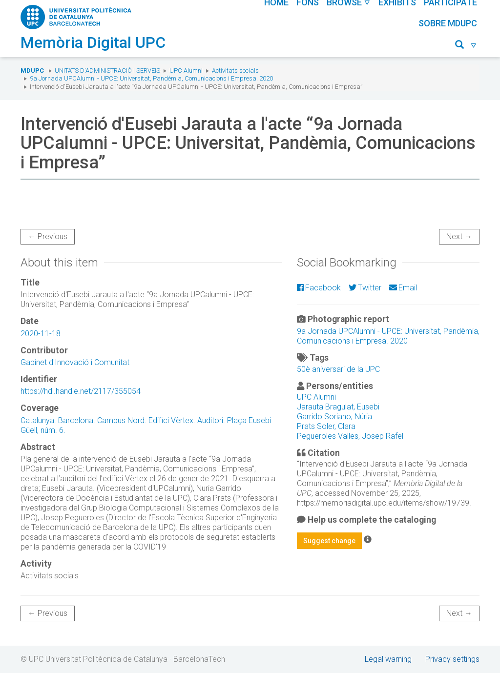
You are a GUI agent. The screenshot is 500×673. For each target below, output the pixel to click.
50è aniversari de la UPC (338, 369)
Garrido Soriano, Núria (334, 416)
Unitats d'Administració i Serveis (107, 70)
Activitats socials (235, 70)
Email (403, 287)
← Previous (47, 236)
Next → (459, 236)
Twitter (365, 287)
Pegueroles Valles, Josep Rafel (350, 436)
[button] (466, 46)
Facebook (319, 287)
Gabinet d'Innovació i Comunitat (75, 362)
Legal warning (388, 659)
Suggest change (329, 541)
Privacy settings (452, 659)
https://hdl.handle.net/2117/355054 (81, 391)
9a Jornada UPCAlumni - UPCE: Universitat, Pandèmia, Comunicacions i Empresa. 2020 (151, 78)
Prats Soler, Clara (326, 426)
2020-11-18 (41, 333)
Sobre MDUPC (447, 23)
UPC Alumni (186, 70)
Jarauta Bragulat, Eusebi (338, 406)
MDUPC (32, 70)
